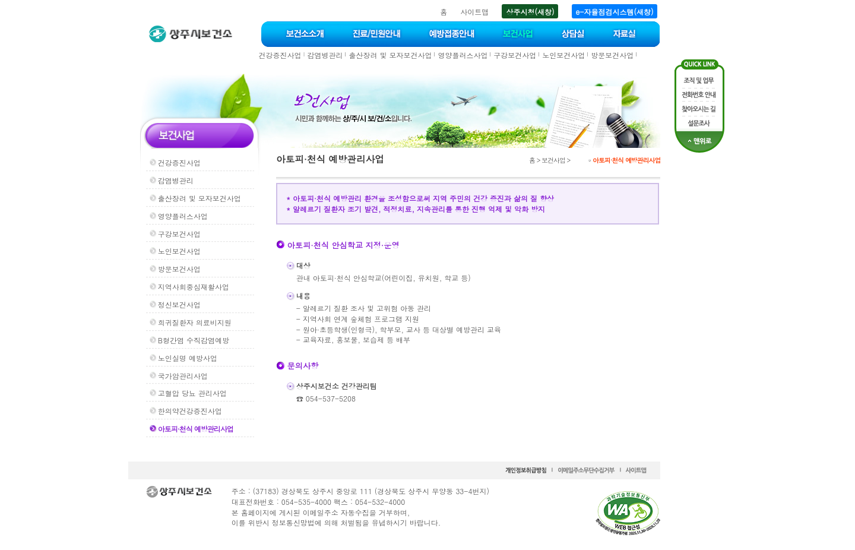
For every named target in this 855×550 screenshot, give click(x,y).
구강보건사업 (514, 55)
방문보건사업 (612, 55)
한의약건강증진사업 (190, 411)
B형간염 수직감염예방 (193, 340)
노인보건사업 (563, 55)
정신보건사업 (179, 304)
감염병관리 (325, 55)
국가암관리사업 (183, 376)
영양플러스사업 (462, 55)
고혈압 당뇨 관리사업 (192, 393)
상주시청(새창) (530, 12)
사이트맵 (474, 12)
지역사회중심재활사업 (193, 287)
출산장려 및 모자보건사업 (390, 55)
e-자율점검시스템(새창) (615, 12)
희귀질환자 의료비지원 (195, 322)
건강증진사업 (280, 55)
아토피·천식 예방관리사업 (195, 428)
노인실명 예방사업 (187, 358)
